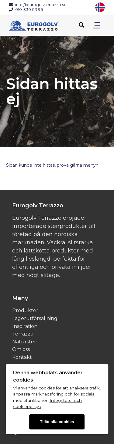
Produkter (25, 310)
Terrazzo (22, 334)
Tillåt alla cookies (57, 421)
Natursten (24, 342)
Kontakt (22, 357)
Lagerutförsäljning (34, 318)
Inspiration (24, 326)
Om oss (21, 349)
